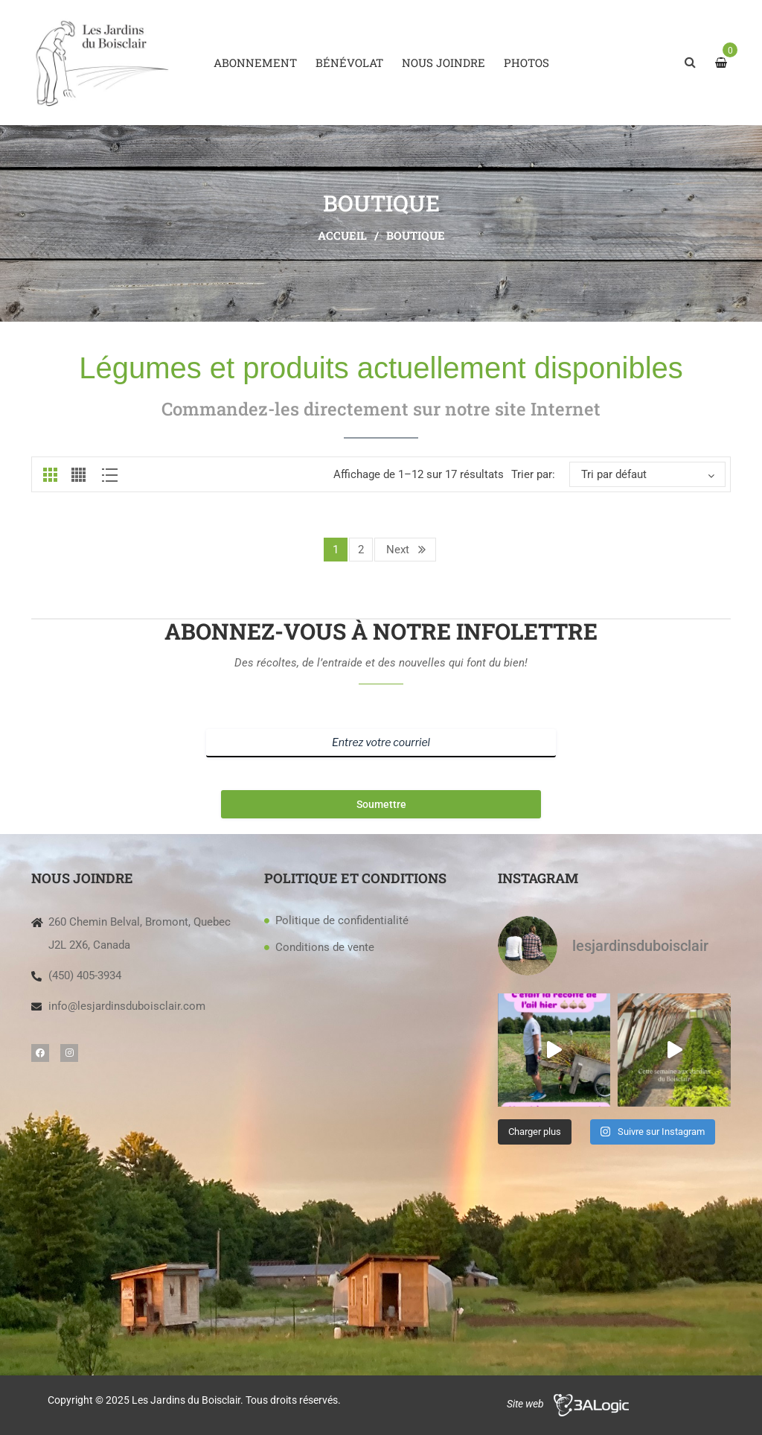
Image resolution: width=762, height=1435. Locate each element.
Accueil (342, 235)
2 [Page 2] (361, 549)
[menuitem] (255, 62)
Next (397, 549)
